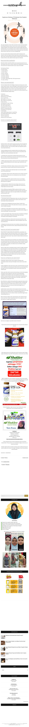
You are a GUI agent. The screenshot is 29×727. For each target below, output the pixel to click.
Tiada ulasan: (17, 20)
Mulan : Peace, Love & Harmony (14, 697)
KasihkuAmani (13, 684)
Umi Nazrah (14, 431)
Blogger (25, 723)
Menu (14, 10)
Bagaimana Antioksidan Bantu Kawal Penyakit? (14, 635)
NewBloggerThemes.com (14, 724)
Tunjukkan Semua (25, 701)
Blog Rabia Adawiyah (14, 693)
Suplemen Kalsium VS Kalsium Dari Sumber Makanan (14, 17)
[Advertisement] (14, 614)
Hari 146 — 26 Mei (14, 680)
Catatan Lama (25, 457)
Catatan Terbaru (4, 457)
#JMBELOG (14, 679)
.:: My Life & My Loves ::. (13, 688)
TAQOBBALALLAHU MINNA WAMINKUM (13, 698)
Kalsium (3, 452)
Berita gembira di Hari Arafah (13, 689)
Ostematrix (8, 452)
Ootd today (14, 694)
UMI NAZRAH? (14, 520)
